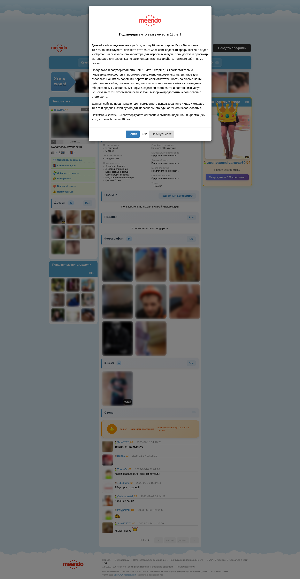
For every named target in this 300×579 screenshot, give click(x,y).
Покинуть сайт (161, 134)
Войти (133, 134)
